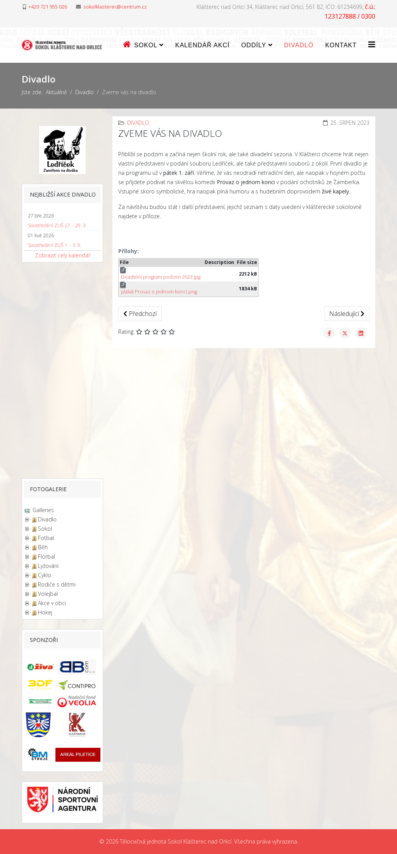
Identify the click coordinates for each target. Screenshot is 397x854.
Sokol (45, 528)
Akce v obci (52, 603)
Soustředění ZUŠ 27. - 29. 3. (57, 225)
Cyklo (44, 575)
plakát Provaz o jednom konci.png (158, 288)
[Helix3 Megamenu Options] (371, 44)
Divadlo (299, 45)
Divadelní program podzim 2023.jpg (160, 273)
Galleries (42, 510)
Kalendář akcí (202, 45)
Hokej (45, 612)
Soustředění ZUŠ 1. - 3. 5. (54, 245)
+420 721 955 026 (47, 6)
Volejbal (48, 593)
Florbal (46, 556)
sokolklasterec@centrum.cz (115, 6)
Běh (43, 547)
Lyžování (48, 565)
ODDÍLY (253, 45)
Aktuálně (56, 92)
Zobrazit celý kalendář (62, 255)
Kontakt (341, 45)
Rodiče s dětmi (57, 584)
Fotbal (46, 538)
